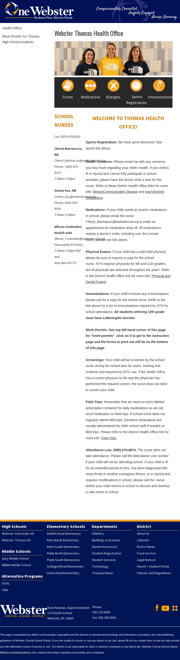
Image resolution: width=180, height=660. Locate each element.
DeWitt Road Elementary (64, 533)
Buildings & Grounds (106, 540)
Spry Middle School (15, 558)
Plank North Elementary (63, 553)
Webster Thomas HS (16, 540)
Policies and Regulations (154, 573)
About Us (143, 533)
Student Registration (106, 553)
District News (146, 547)
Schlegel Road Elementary (65, 566)
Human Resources (104, 547)
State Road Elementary (63, 573)
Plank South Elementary (63, 560)
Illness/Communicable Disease (115, 192)
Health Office (12, 28)
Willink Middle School (16, 565)
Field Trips (108, 438)
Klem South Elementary (63, 547)
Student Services (104, 560)
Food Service (146, 553)
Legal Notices (146, 560)
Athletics (98, 533)
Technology (100, 566)
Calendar (143, 540)
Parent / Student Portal (153, 566)
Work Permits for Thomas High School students (21, 39)
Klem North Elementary (63, 540)
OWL (5, 590)
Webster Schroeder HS (18, 533)
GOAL (6, 583)
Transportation (102, 573)
